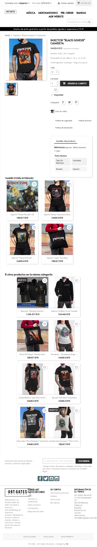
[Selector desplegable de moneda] (46, 3)
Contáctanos (33, 508)
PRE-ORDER (67, 12)
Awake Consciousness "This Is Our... (64, 441)
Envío (30, 495)
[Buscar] (79, 22)
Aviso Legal (48, 537)
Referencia (59, 147)
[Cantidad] (53, 83)
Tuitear (69, 102)
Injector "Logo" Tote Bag (57, 258)
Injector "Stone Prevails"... (22, 258)
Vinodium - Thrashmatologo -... (64, 354)
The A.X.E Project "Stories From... (32, 354)
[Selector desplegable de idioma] (25, 3)
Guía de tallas (59, 111)
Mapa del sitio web (36, 511)
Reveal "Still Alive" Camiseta (64, 397)
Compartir (62, 102)
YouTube (51, 478)
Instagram (56, 478)
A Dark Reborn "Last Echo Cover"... (33, 397)
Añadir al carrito (75, 83)
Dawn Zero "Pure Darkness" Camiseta (32, 441)
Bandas (81, 12)
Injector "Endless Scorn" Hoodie (64, 311)
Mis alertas (55, 503)
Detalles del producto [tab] (65, 141)
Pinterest (76, 102)
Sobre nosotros (34, 505)
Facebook (40, 478)
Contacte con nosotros (16, 3)
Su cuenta (55, 489)
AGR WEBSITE (56, 16)
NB (67, 543)
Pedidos (53, 496)
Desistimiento (67, 537)
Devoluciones (29, 537)
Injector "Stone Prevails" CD (22, 214)
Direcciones (55, 499)
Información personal (59, 493)
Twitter (45, 478)
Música (30, 12)
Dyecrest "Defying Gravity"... (33, 311)
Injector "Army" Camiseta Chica (57, 214)
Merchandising (48, 12)
